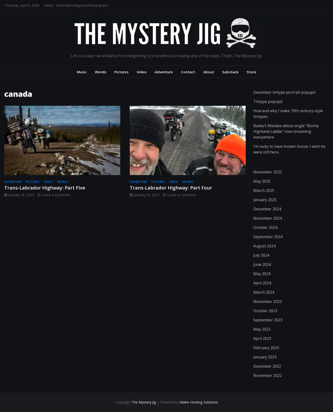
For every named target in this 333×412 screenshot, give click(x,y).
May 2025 (261, 181)
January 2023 (265, 357)
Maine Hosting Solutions (199, 402)
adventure (13, 182)
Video (142, 71)
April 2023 (262, 338)
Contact (188, 71)
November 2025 (267, 172)
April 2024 (262, 283)
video (48, 182)
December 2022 (267, 366)
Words (100, 71)
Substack (230, 71)
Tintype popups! (267, 101)
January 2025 (265, 199)
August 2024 (264, 246)
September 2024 (267, 236)
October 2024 (265, 227)
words (62, 182)
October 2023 (265, 310)
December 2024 (267, 209)
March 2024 (263, 292)
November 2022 (267, 375)
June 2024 (262, 264)
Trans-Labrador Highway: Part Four (171, 188)
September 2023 (267, 320)
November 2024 (267, 218)
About (208, 71)
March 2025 (263, 190)
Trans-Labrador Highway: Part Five (44, 188)
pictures (32, 182)
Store (251, 71)
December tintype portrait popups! (82, 5)
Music (82, 71)
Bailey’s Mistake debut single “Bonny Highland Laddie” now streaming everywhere (286, 131)
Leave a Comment (56, 195)
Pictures (121, 71)
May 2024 (261, 273)
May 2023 (261, 329)
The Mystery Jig (144, 402)
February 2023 (266, 347)
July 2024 (261, 255)
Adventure (164, 71)
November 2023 (267, 301)
